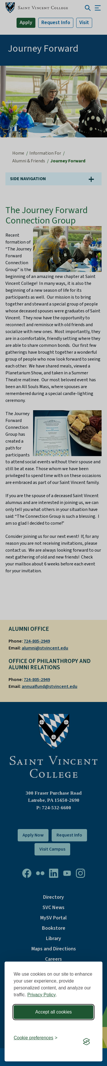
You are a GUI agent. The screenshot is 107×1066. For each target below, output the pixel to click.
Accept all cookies (53, 1011)
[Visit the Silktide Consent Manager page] (86, 1042)
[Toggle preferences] (35, 1038)
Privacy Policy (41, 994)
